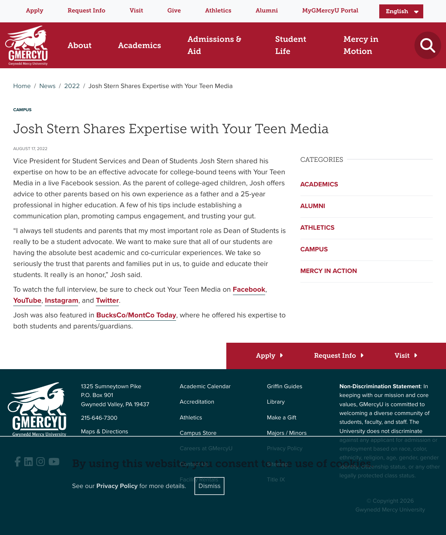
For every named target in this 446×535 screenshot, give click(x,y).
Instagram (61, 300)
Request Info (86, 10)
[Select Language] (401, 11)
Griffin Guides (285, 386)
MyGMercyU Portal (330, 10)
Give (174, 10)
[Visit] (405, 355)
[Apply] (269, 355)
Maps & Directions (104, 431)
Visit (136, 10)
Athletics (218, 10)
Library (276, 402)
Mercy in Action (328, 271)
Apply (34, 10)
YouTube (27, 300)
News (47, 86)
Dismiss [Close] (209, 486)
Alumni (267, 10)
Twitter (107, 300)
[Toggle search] (427, 45)
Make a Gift (281, 418)
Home (22, 86)
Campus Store (198, 433)
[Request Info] (338, 355)
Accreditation (197, 402)
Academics (319, 184)
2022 (72, 86)
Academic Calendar (205, 386)
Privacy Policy (117, 486)
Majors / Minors (287, 433)
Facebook (249, 289)
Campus (314, 249)
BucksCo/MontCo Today (136, 314)
